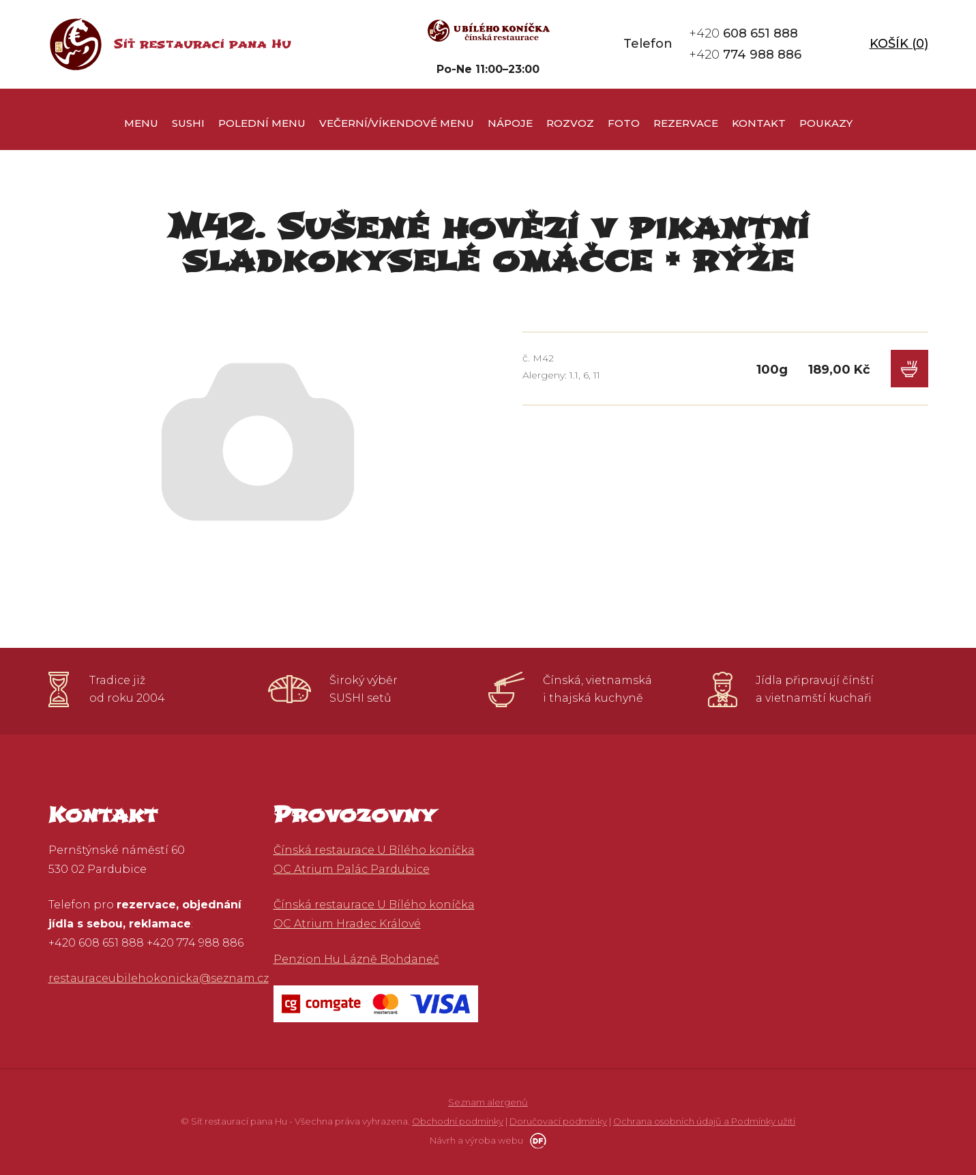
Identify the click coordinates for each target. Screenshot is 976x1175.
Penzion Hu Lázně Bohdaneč (356, 959)
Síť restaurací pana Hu (202, 44)
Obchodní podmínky (457, 1121)
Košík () (899, 43)
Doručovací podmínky (558, 1121)
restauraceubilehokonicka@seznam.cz (158, 978)
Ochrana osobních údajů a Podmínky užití (704, 1121)
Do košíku (909, 368)
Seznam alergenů (488, 1102)
